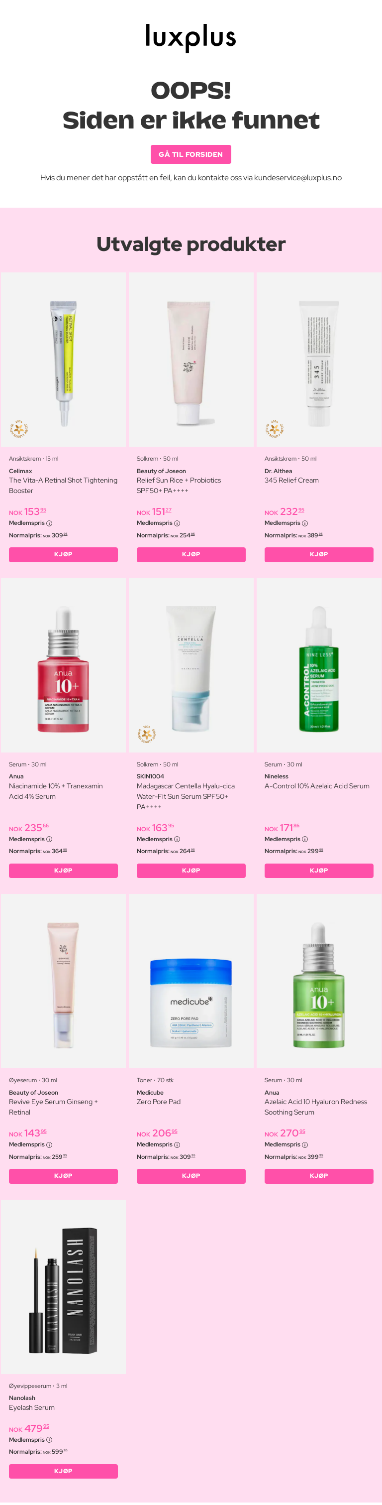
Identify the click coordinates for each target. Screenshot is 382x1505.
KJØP (63, 555)
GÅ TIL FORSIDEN (191, 154)
